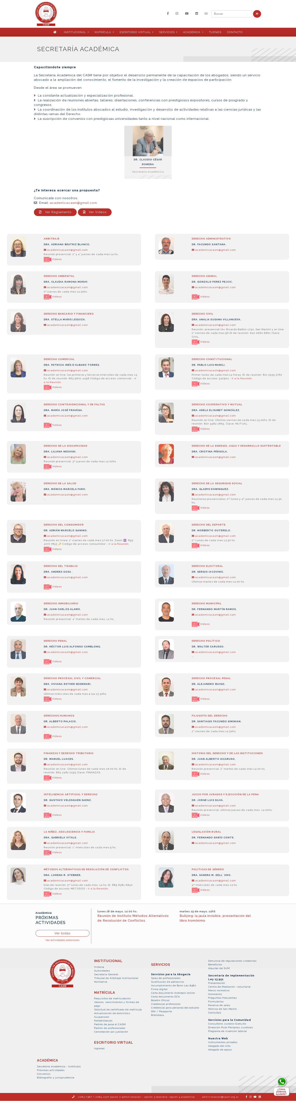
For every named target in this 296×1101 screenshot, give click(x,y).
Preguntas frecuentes (222, 998)
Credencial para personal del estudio (175, 1007)
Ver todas (62, 933)
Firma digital (159, 989)
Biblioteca (157, 1015)
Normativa (100, 982)
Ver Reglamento (55, 212)
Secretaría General (106, 974)
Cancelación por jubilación (111, 1032)
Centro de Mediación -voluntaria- (230, 987)
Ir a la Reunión (236, 390)
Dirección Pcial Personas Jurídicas (230, 1027)
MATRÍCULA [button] (103, 32)
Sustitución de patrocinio (167, 982)
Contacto (235, 32)
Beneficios (215, 965)
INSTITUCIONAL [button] (75, 32)
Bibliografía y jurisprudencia (55, 1077)
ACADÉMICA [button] (192, 32)
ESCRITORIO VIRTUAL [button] (135, 32)
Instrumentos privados (223, 1042)
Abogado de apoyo (220, 1050)
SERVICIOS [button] (167, 32)
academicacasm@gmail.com (73, 203)
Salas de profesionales (165, 978)
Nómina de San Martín (222, 1009)
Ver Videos (94, 212)
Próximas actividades (51, 1070)
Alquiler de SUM (219, 968)
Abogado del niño (219, 1046)
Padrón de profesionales (110, 1028)
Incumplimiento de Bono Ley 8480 (173, 985)
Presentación (216, 983)
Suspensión (101, 1017)
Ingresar (99, 1048)
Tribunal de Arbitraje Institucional (116, 978)
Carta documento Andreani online (173, 993)
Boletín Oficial (160, 1000)
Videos (58, 269)
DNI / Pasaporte (161, 1011)
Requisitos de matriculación (112, 998)
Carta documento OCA (165, 996)
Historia (99, 967)
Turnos (215, 32)
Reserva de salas (219, 1005)
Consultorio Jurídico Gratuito (227, 1024)
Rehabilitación (103, 1020)
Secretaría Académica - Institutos (59, 1066)
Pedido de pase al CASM (110, 1024)
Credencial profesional (165, 1004)
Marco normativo (219, 990)
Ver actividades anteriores (62, 940)
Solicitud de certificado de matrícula (118, 1009)
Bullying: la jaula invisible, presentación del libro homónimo (215, 918)
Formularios (216, 1001)
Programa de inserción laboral (227, 1031)
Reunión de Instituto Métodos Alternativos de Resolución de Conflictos (133, 918)
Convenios (43, 1074)
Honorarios (215, 994)
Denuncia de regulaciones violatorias (232, 961)
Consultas (214, 1013)
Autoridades (102, 970)
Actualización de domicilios (112, 1013)
